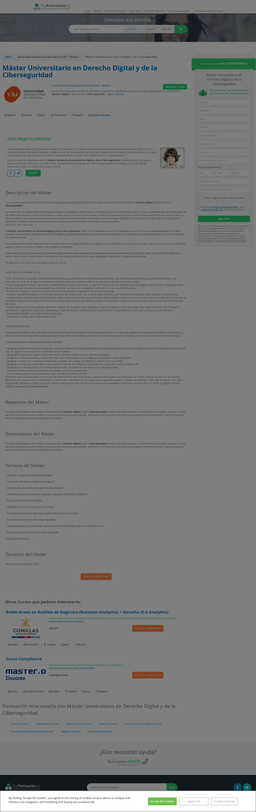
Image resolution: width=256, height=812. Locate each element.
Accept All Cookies (162, 801)
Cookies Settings (224, 801)
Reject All (194, 801)
